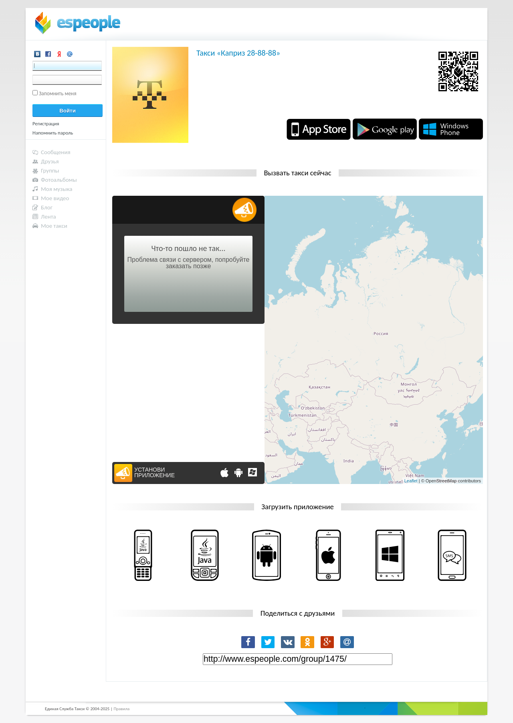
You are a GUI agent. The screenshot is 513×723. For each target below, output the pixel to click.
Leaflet (411, 480)
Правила (121, 708)
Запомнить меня (58, 93)
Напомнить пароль (52, 133)
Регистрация (45, 123)
